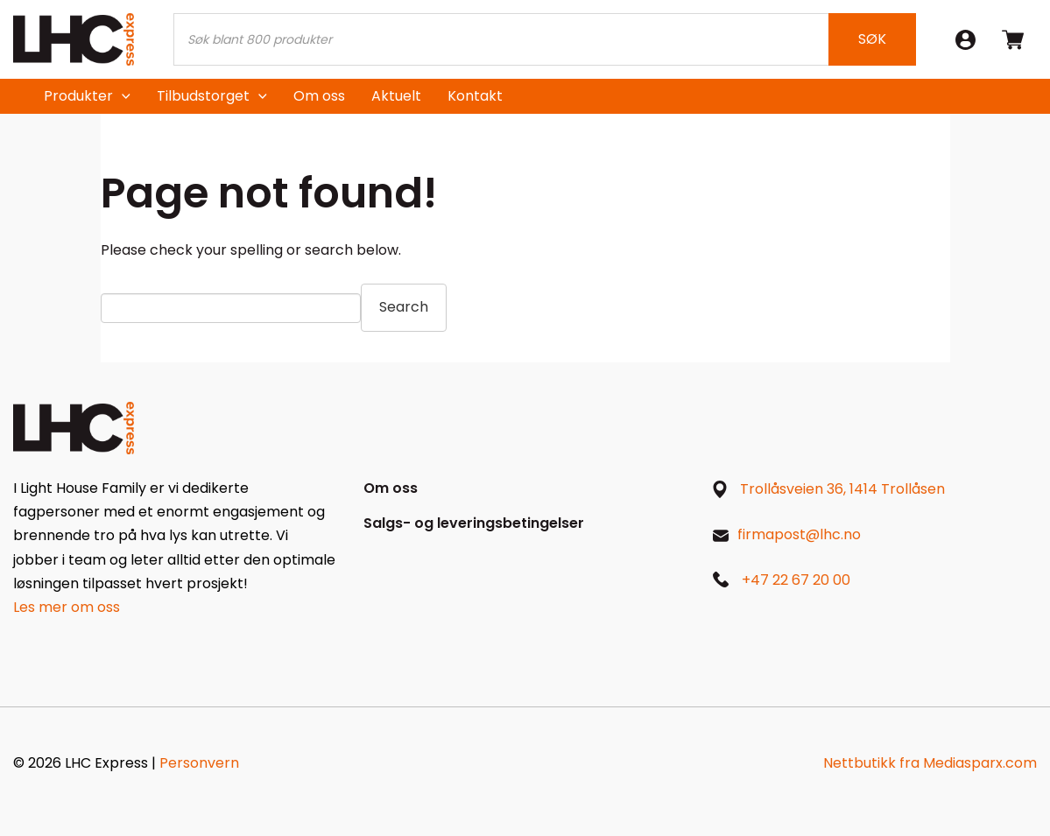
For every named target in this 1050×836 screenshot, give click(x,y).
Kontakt (475, 96)
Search (403, 307)
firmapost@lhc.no (799, 534)
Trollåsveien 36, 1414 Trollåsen (842, 489)
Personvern (199, 763)
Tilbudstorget (203, 96)
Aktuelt (396, 96)
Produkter (78, 96)
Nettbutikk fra (930, 763)
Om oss (319, 96)
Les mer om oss (66, 607)
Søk (872, 39)
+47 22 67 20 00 (796, 580)
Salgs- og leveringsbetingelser (473, 523)
